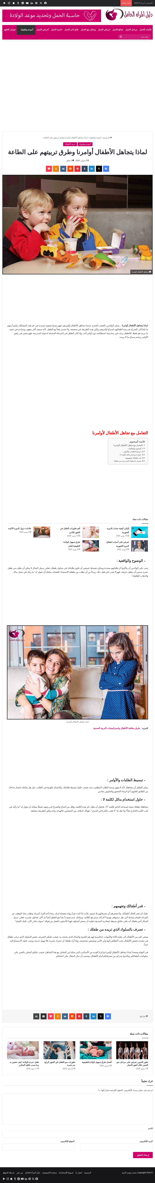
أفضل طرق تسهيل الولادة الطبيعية (97, 1062)
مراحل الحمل (131, 29)
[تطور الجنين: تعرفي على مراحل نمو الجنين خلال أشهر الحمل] (132, 1050)
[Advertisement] (77, 62)
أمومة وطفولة (27, 29)
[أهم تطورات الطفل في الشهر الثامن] (90, 532)
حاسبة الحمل (56, 29)
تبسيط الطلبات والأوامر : (132, 452)
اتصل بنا (79, 1172)
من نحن (19, 1172)
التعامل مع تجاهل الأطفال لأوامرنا (128, 445)
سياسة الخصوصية (49, 1172)
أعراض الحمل (42, 29)
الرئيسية (107, 137)
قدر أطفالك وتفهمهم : (133, 458)
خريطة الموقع (9, 1172)
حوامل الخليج (10, 29)
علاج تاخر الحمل (71, 29)
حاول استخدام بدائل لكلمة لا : (130, 455)
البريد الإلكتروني (146, 1141)
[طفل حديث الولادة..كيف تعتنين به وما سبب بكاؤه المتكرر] (23, 1050)
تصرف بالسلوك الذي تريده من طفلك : (127, 461)
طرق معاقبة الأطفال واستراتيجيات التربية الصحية (116, 728)
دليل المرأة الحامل (32, 1172)
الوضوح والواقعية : (134, 449)
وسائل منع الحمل (88, 29)
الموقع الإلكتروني (67, 1141)
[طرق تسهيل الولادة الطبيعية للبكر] (90, 546)
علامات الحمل (146, 29)
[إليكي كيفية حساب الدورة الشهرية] (139, 532)
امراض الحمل (104, 29)
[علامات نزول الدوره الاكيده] (41, 532)
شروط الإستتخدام (66, 1172)
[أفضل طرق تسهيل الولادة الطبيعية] (96, 1050)
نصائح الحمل (117, 29)
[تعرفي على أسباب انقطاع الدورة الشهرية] (139, 546)
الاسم (150, 1128)
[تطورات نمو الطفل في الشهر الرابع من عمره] (59, 1050)
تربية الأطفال (70, 144)
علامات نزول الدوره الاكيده (19, 528)
